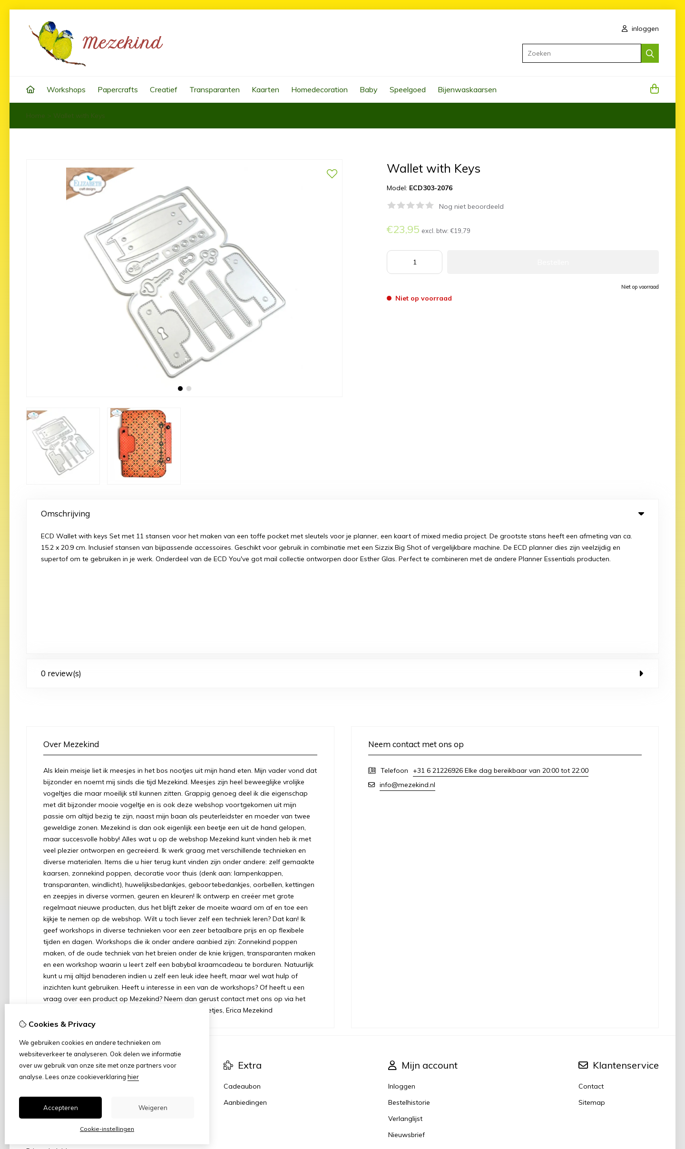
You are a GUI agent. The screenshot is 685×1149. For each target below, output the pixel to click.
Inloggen (401, 960)
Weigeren (152, 1107)
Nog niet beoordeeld (471, 206)
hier (133, 1077)
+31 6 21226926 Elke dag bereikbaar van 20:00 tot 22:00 (500, 645)
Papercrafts (118, 89)
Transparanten (214, 89)
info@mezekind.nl (407, 659)
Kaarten (265, 89)
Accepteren (60, 1107)
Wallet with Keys (79, 115)
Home (35, 115)
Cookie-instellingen (107, 1128)
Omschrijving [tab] (342, 513)
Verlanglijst (405, 993)
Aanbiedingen (245, 977)
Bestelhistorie (409, 977)
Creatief (163, 89)
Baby (369, 89)
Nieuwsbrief (406, 1009)
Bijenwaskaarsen (467, 89)
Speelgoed (408, 89)
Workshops (66, 89)
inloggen (640, 28)
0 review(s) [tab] (342, 548)
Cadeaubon (242, 960)
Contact (591, 960)
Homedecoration (319, 89)
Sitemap (591, 977)
